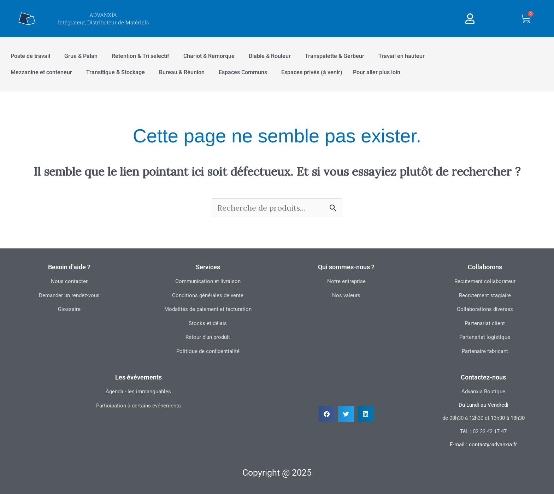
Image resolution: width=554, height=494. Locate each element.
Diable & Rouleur (270, 56)
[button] (327, 414)
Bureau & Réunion (182, 72)
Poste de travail (30, 56)
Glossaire (69, 309)
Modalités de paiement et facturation (208, 309)
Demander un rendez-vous (69, 295)
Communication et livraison (208, 281)
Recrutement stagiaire (485, 295)
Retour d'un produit (207, 337)
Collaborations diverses (485, 309)
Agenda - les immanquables (138, 391)
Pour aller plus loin (376, 72)
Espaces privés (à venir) (311, 72)
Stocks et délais (208, 323)
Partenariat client (485, 323)
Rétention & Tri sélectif (140, 56)
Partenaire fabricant (485, 351)
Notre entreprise (346, 281)
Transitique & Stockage (115, 72)
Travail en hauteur (401, 56)
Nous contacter (69, 281)
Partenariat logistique (484, 337)
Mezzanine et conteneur (41, 72)
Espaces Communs (243, 72)
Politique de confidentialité (208, 351)
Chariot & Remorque (209, 56)
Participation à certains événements (138, 405)
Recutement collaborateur (484, 281)
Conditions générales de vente (207, 295)
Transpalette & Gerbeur (334, 56)
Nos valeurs (346, 295)
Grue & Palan (81, 56)
